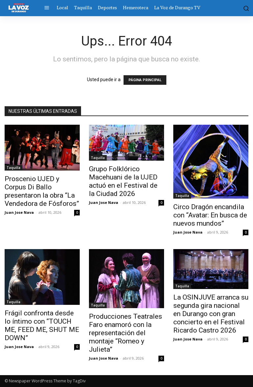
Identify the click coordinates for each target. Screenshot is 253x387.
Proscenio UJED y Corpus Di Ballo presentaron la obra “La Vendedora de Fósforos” (42, 191)
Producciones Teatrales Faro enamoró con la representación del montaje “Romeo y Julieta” (125, 332)
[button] (245, 8)
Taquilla (13, 167)
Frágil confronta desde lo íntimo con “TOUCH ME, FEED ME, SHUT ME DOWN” (42, 325)
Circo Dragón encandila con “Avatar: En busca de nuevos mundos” (210, 215)
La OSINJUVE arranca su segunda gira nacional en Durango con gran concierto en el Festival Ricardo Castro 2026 (210, 313)
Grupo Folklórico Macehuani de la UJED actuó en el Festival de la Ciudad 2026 (123, 181)
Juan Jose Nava (19, 212)
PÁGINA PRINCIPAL (144, 80)
